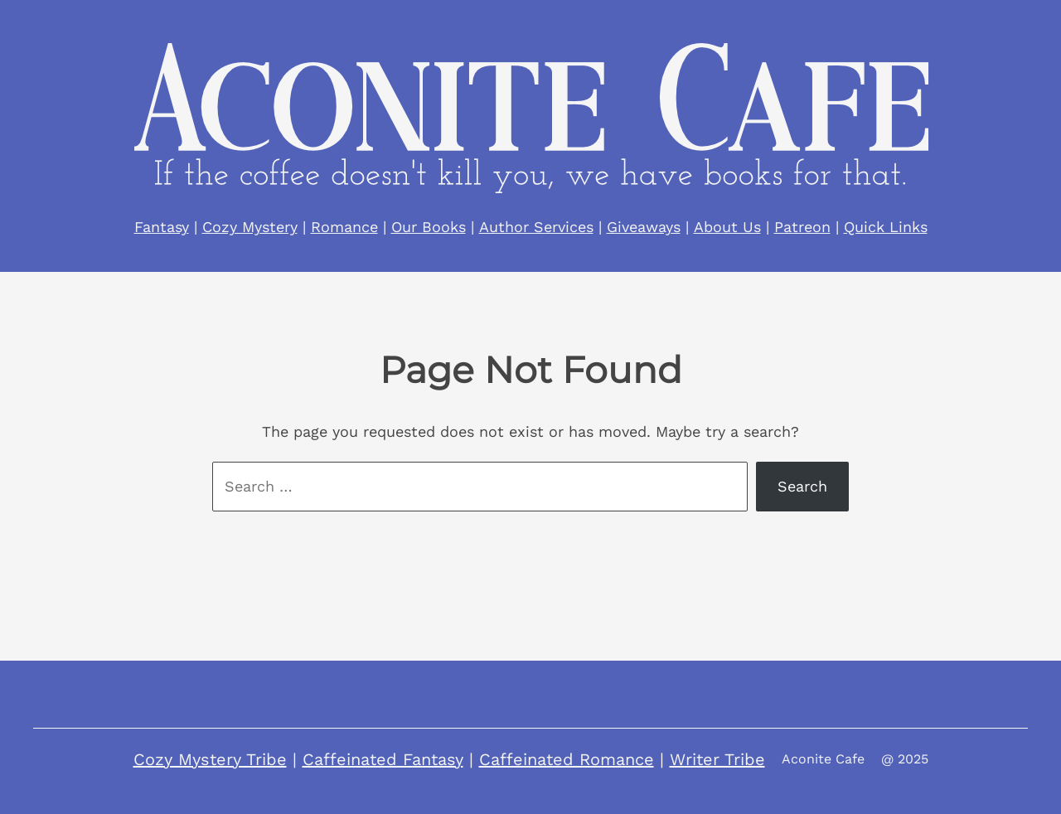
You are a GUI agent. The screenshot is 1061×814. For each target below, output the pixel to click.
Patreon (802, 226)
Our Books (428, 226)
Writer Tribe (717, 759)
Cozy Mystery (250, 226)
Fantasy (161, 226)
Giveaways (644, 226)
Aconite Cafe (823, 759)
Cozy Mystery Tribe (210, 759)
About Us (727, 226)
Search (802, 486)
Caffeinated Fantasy (383, 759)
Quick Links (886, 226)
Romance (344, 226)
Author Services (536, 226)
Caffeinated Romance (566, 759)
